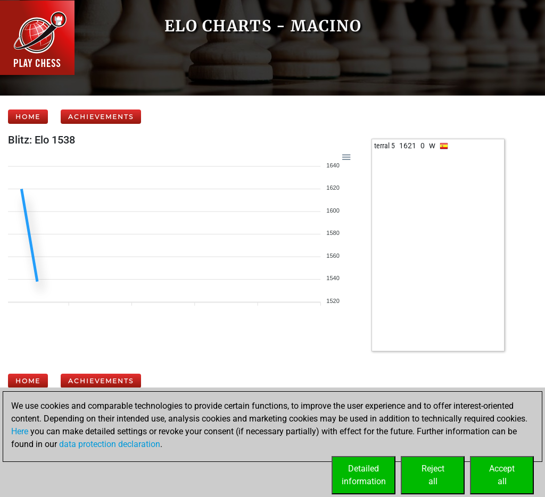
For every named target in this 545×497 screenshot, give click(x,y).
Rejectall (433, 475)
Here (19, 431)
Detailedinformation (364, 475)
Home (27, 117)
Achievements (101, 117)
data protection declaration (109, 444)
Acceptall (502, 475)
